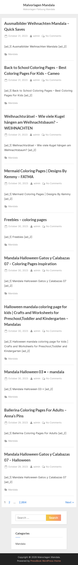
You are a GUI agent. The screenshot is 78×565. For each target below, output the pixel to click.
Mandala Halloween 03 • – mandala (34, 371)
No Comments (53, 36)
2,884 (22, 502)
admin (36, 35)
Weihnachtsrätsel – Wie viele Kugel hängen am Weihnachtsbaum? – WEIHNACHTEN (34, 122)
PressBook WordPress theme (45, 561)
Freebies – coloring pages (25, 219)
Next (68, 502)
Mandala (13, 54)
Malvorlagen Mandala (39, 5)
